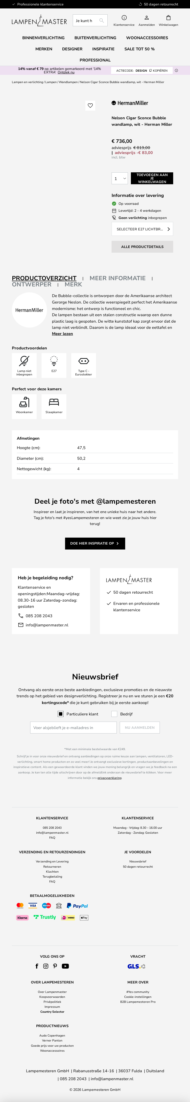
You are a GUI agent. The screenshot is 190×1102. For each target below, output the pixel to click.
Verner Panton (52, 1040)
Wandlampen (68, 82)
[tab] (48, 278)
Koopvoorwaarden (52, 997)
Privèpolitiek (52, 1002)
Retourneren (52, 866)
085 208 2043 (39, 615)
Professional (95, 60)
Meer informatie (118, 278)
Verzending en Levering (52, 861)
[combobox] (90, 20)
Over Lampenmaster (52, 992)
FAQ (52, 837)
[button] (90, 106)
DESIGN (141, 70)
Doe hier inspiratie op (92, 543)
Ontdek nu (66, 72)
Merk (73, 284)
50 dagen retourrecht (138, 866)
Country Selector (52, 1011)
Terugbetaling (52, 876)
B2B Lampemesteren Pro (138, 1002)
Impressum (52, 1007)
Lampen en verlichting (27, 82)
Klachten (52, 871)
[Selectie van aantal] (120, 178)
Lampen (51, 82)
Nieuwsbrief (137, 861)
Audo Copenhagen (52, 1035)
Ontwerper (31, 284)
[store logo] (39, 20)
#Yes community (137, 992)
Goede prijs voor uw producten (52, 1045)
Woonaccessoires (52, 1050)
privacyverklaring (109, 778)
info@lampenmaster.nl (47, 624)
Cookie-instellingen (137, 997)
